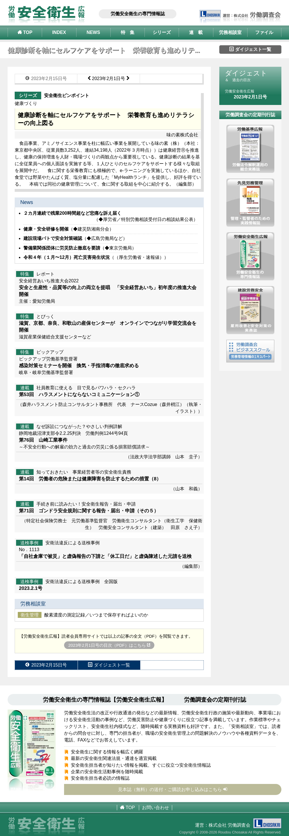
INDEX (59, 32)
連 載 (196, 32)
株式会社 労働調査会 (245, 825)
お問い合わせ (155, 807)
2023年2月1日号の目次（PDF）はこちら (109, 645)
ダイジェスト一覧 (250, 49)
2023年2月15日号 (46, 78)
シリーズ (162, 32)
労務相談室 (230, 32)
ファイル (264, 32)
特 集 (127, 32)
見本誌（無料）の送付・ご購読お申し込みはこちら (173, 789)
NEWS (93, 32)
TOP (24, 32)
